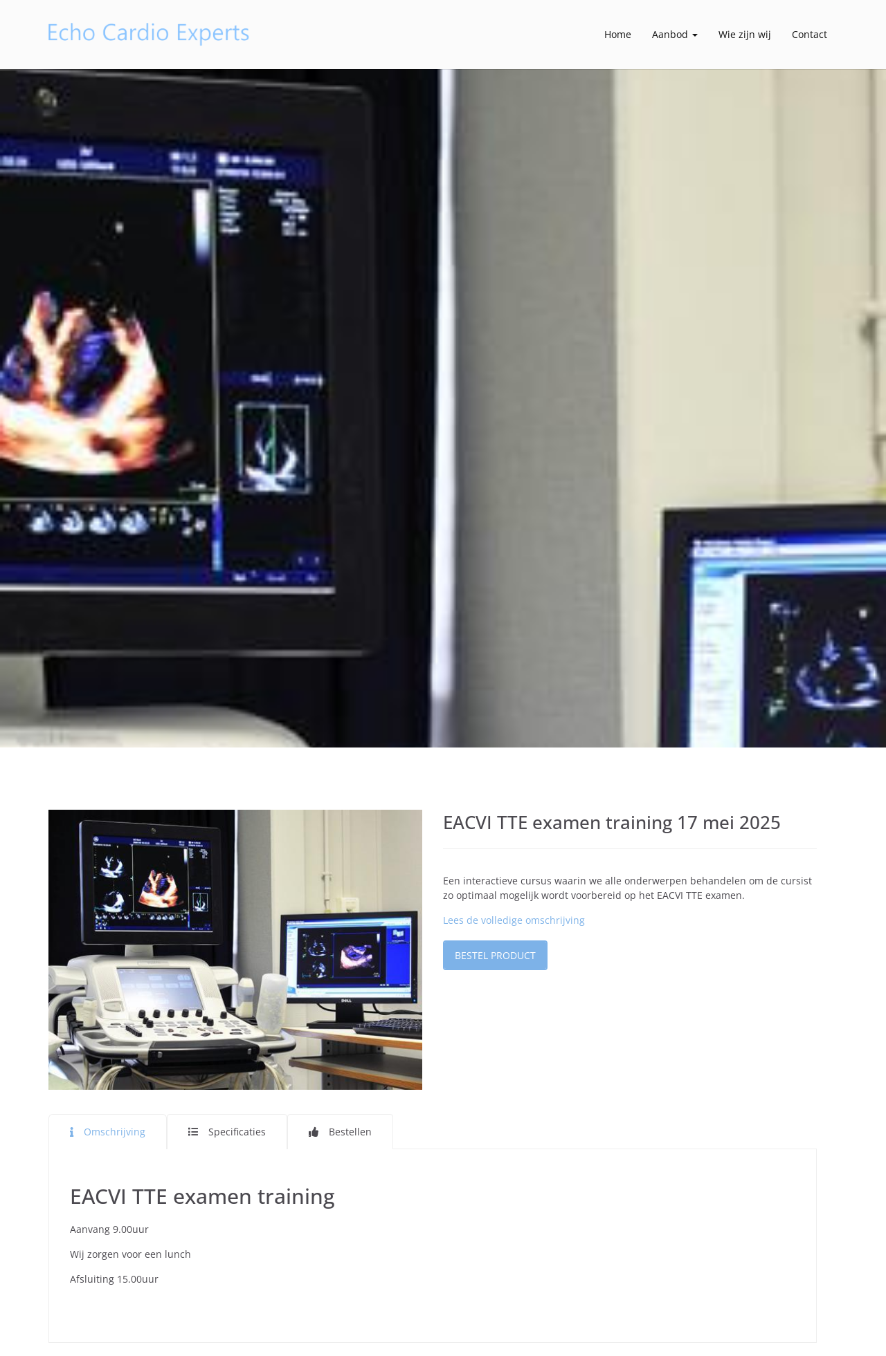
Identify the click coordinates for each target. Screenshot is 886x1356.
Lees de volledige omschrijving (514, 920)
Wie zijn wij (744, 34)
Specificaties (237, 1131)
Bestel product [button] (495, 955)
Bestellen (350, 1131)
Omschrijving (114, 1131)
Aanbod (675, 34)
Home (617, 34)
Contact (809, 34)
